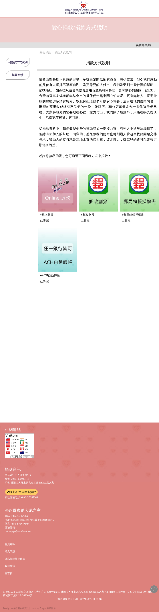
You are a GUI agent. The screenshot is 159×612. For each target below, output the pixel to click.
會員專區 (10, 544)
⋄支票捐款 (128, 281)
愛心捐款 (45, 52)
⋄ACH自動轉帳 (50, 275)
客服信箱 (10, 566)
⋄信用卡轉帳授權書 (134, 342)
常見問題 (10, 551)
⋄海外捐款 (87, 403)
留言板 (8, 573)
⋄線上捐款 (46, 214)
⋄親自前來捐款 (49, 342)
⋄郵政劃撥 (87, 214)
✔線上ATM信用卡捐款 (21, 492)
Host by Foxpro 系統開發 (44, 608)
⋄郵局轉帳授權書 (133, 214)
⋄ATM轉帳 (88, 281)
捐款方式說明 (63, 52)
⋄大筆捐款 (87, 342)
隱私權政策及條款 (15, 559)
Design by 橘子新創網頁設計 (17, 608)
